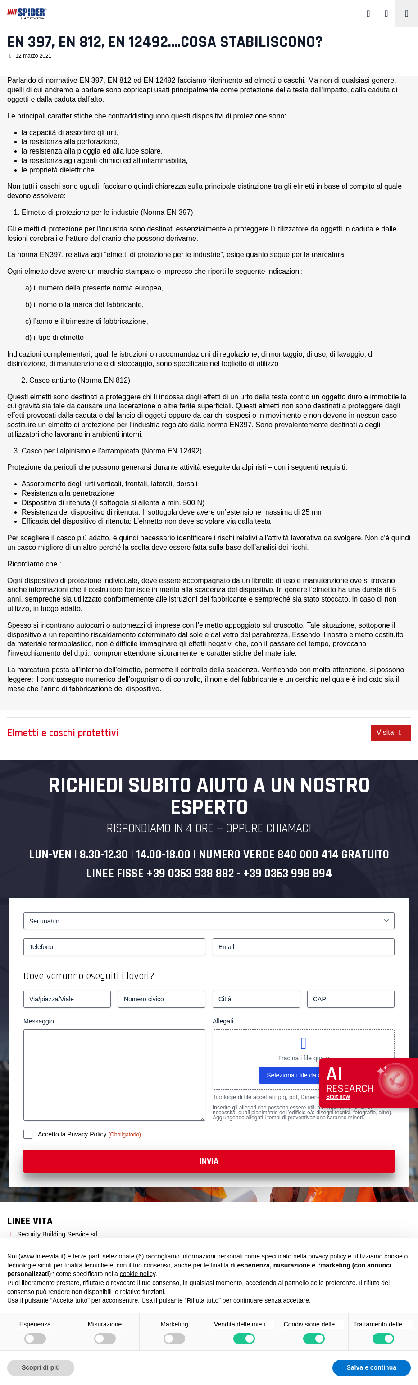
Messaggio (38, 1021)
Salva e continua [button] (371, 1367)
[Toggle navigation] (406, 13)
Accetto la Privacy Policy (73, 1134)
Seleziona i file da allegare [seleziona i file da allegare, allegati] (303, 1075)
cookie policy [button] (137, 1273)
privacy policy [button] (327, 1256)
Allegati (223, 1021)
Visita (391, 732)
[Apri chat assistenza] (368, 1083)
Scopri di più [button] (41, 1367)
